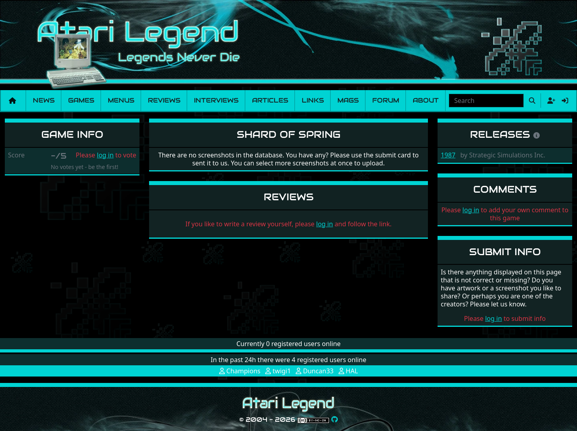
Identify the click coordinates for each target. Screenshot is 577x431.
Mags (348, 100)
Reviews (164, 100)
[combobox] (486, 100)
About (426, 100)
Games (81, 100)
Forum (385, 100)
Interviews (216, 100)
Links (313, 100)
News (43, 100)
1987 (448, 155)
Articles (270, 100)
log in (105, 155)
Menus (121, 100)
